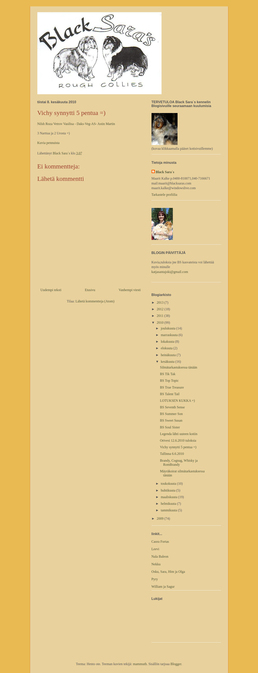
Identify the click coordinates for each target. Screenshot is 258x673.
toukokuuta (169, 483)
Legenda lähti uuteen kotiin (178, 434)
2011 (160, 316)
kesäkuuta (168, 361)
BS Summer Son (171, 414)
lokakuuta (168, 341)
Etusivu (90, 290)
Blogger (176, 664)
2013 (160, 302)
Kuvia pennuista (48, 143)
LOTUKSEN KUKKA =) (177, 400)
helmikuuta (169, 503)
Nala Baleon (160, 556)
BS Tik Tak (167, 374)
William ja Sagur (163, 586)
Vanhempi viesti (130, 290)
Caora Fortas (160, 541)
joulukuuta (168, 328)
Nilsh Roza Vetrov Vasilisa (56, 124)
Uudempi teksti (51, 290)
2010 (160, 322)
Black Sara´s (165, 172)
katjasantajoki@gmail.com (170, 272)
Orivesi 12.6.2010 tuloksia (178, 440)
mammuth (140, 664)
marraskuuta (169, 335)
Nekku (156, 564)
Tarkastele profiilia (164, 194)
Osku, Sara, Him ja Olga (168, 571)
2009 (160, 518)
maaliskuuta (169, 497)
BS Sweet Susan (171, 420)
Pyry (155, 579)
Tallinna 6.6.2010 (172, 453)
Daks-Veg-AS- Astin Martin (96, 124)
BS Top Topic (169, 380)
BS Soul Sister (170, 427)
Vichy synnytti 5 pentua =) (178, 447)
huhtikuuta (168, 490)
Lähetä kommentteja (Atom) (95, 301)
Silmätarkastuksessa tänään (178, 367)
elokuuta (167, 348)
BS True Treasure (172, 387)
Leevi (155, 549)
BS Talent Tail (169, 394)
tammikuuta (169, 510)
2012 (160, 309)
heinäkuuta (168, 355)
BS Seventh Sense (172, 407)
